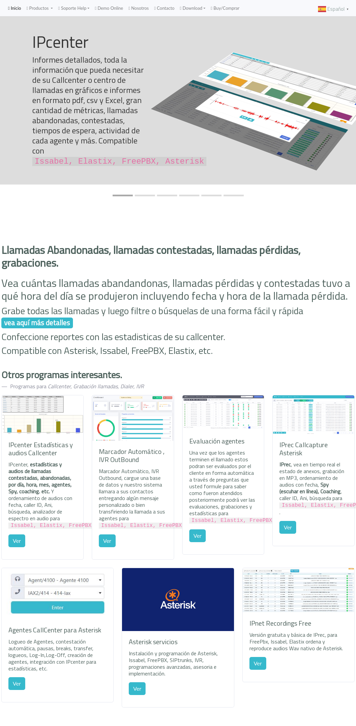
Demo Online (109, 8)
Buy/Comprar (225, 8)
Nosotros (138, 8)
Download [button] (191, 8)
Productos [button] (38, 8)
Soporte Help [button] (72, 8)
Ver (17, 540)
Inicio (16, 8)
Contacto (164, 8)
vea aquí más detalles (37, 323)
